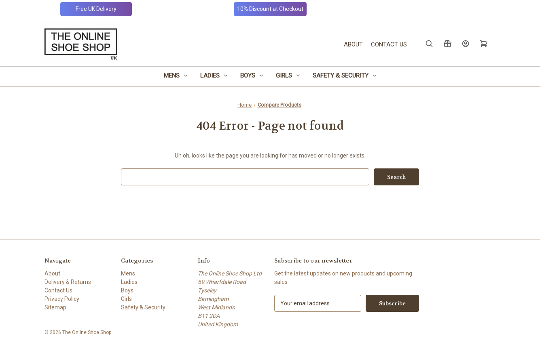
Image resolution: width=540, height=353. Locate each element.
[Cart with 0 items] (483, 43)
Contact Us (389, 44)
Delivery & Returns (67, 282)
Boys (251, 75)
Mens (175, 75)
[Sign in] (465, 43)
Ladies (213, 75)
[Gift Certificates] (447, 43)
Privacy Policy (61, 299)
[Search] (428, 43)
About (353, 44)
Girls (288, 75)
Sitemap (55, 307)
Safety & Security (344, 75)
